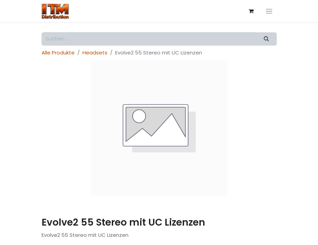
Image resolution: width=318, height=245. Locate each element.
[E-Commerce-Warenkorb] (251, 11)
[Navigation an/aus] (269, 11)
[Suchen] (266, 39)
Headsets (94, 52)
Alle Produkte (58, 52)
